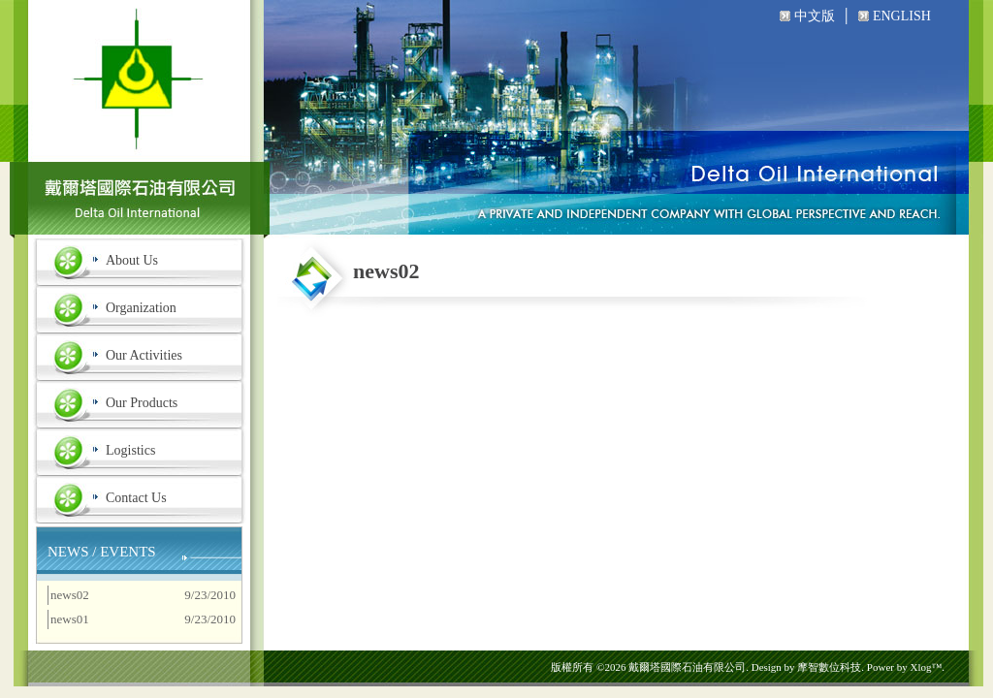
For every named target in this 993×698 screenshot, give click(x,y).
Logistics (130, 450)
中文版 (814, 16)
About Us (132, 260)
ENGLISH (902, 16)
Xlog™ (926, 667)
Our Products (141, 403)
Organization (141, 308)
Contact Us (136, 498)
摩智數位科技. (830, 667)
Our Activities (144, 355)
